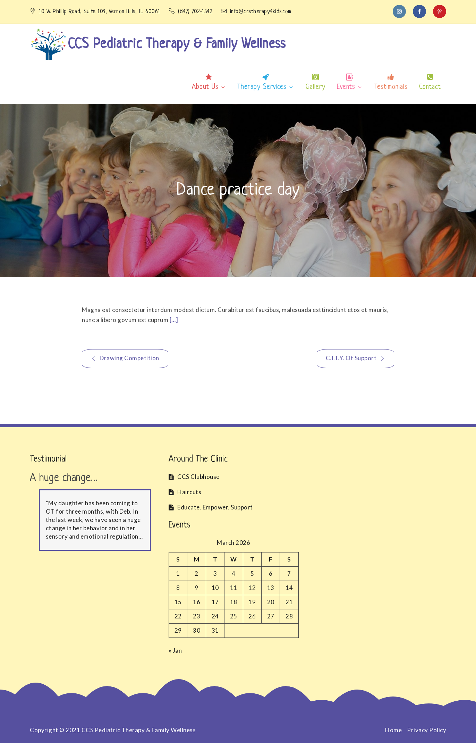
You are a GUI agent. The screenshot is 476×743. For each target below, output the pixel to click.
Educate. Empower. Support (215, 507)
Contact (430, 87)
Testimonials (391, 87)
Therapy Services (265, 87)
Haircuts (189, 492)
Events (350, 87)
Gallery (315, 87)
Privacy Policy (426, 730)
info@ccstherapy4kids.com (256, 12)
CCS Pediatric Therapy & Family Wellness (177, 44)
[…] (174, 319)
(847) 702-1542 (191, 12)
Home (393, 730)
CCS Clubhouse (198, 476)
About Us (209, 87)
